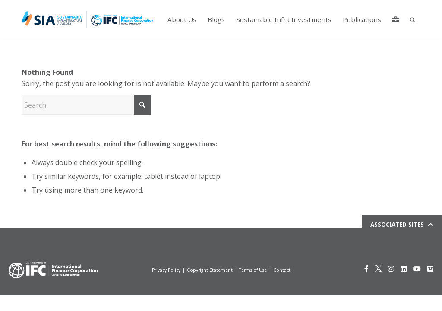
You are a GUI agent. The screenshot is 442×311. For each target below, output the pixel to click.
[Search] (412, 19)
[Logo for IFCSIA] (87, 19)
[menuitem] (181, 19)
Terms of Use (253, 270)
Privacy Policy (166, 270)
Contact (281, 270)
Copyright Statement (210, 270)
